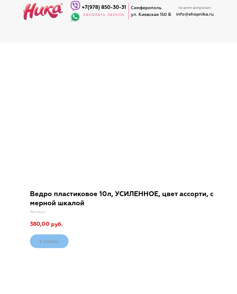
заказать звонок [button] (104, 14)
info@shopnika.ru (195, 14)
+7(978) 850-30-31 (104, 7)
